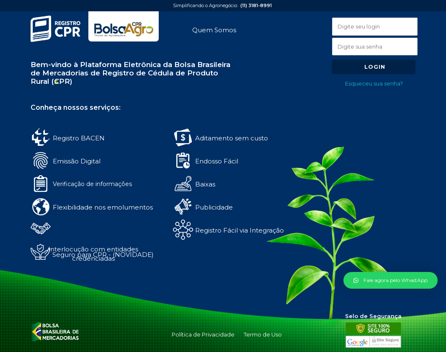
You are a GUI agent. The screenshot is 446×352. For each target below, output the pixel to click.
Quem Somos (214, 30)
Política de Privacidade (203, 334)
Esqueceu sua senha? (374, 83)
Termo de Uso (263, 334)
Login (374, 66)
